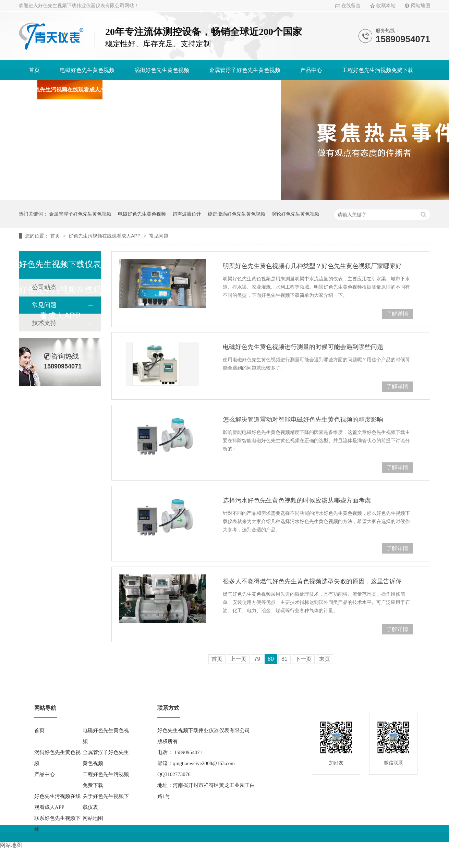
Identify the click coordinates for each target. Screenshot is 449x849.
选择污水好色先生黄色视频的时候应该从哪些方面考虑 (297, 500)
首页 (34, 70)
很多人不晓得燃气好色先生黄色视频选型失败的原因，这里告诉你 (312, 581)
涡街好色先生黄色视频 (161, 70)
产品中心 (311, 70)
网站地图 (420, 5)
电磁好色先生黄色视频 (87, 70)
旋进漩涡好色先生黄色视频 (236, 214)
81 (284, 659)
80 (271, 659)
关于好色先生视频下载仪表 (163, 90)
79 (257, 659)
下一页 (303, 659)
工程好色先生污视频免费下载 (377, 70)
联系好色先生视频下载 (243, 90)
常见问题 (158, 236)
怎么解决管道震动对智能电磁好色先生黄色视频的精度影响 (303, 419)
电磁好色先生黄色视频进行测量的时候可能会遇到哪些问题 (303, 346)
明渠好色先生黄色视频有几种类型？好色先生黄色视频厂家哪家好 (312, 266)
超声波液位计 (186, 214)
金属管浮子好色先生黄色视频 (244, 70)
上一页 (238, 659)
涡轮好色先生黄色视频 (295, 214)
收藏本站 (386, 5)
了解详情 (397, 314)
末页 (324, 659)
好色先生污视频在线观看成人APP (70, 90)
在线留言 (351, 5)
